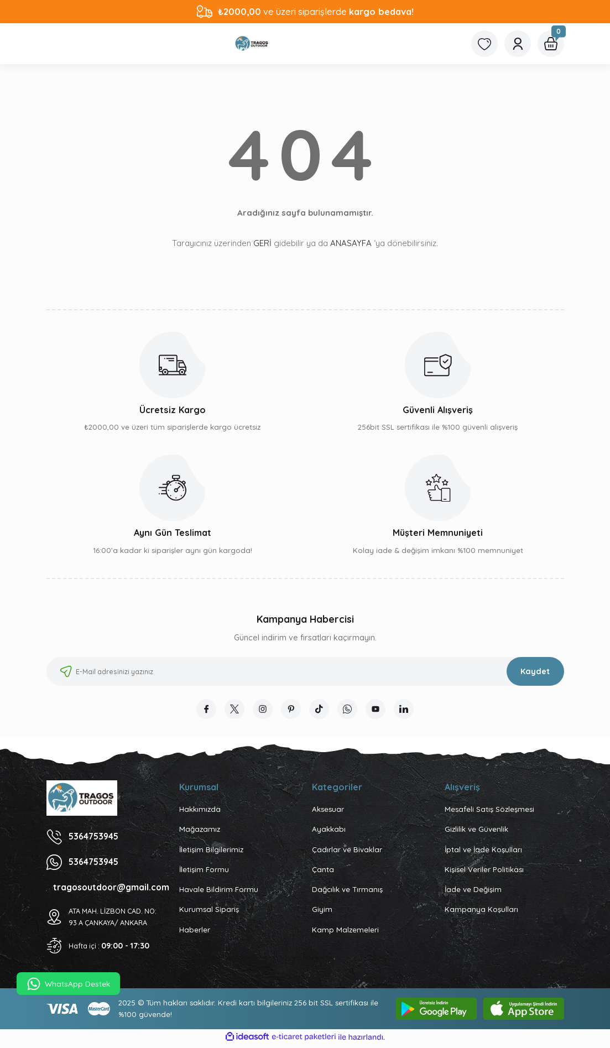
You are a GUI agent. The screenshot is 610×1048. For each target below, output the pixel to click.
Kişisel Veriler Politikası (484, 871)
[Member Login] (517, 43)
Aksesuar (328, 811)
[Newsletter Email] (305, 671)
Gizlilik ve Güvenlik (476, 831)
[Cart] (551, 43)
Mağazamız (199, 831)
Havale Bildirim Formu (218, 891)
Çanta (323, 871)
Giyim (322, 911)
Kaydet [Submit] (535, 671)
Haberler (194, 931)
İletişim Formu (204, 871)
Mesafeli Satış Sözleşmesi (489, 811)
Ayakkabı (329, 831)
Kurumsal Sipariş (209, 911)
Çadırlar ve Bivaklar (347, 851)
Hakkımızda (200, 811)
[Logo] (252, 44)
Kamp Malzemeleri (345, 931)
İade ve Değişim (473, 891)
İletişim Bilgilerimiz (211, 851)
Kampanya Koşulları (481, 911)
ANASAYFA (351, 243)
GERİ (262, 243)
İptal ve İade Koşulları (483, 851)
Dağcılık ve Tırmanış (347, 891)
